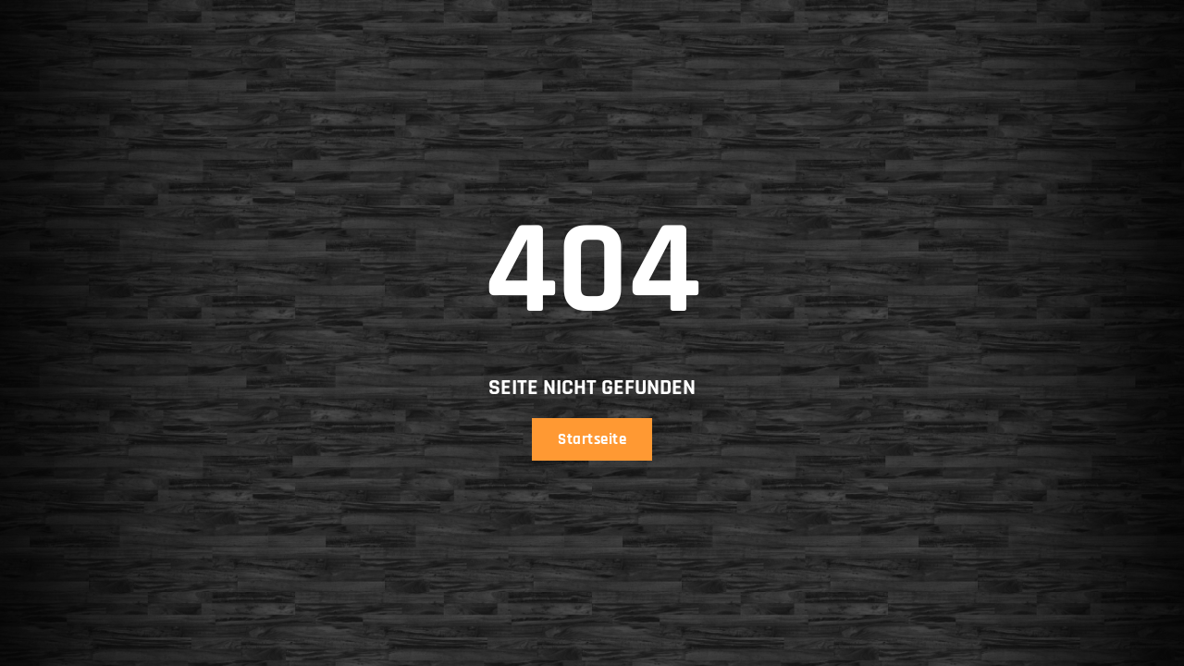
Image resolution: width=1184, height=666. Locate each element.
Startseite (592, 439)
